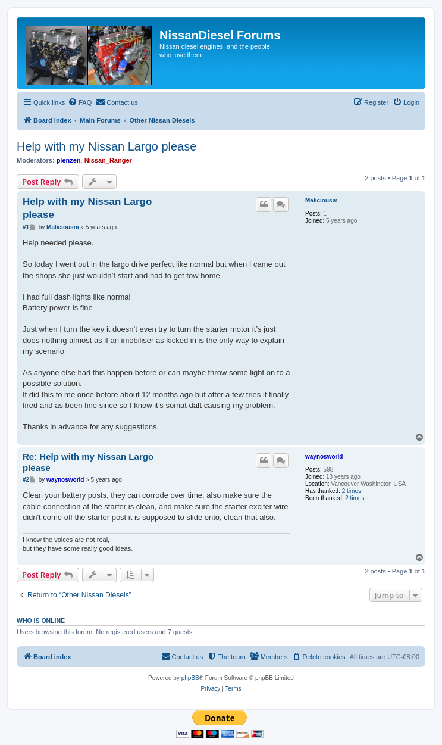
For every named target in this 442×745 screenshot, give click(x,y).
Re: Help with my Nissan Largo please (88, 462)
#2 (26, 479)
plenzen (69, 160)
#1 (26, 227)
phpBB (190, 678)
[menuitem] (80, 102)
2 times (351, 491)
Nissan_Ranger (108, 160)
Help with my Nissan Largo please (106, 146)
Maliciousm (321, 200)
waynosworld (324, 456)
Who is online (41, 620)
